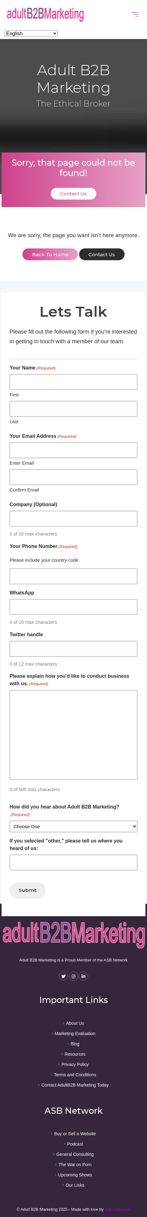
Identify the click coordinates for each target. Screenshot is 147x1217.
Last (14, 421)
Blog (75, 1043)
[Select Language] (31, 33)
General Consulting (75, 1154)
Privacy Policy (74, 1064)
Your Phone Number (44, 547)
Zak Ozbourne (117, 1209)
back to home (50, 254)
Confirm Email (24, 489)
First (14, 394)
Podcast (75, 1143)
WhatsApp (22, 592)
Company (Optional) (33, 504)
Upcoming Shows (75, 1174)
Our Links (75, 1185)
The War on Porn (75, 1164)
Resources (75, 1054)
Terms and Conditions (75, 1074)
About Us (75, 1023)
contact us (101, 254)
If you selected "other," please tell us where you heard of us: (66, 844)
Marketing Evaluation (75, 1033)
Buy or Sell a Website (75, 1133)
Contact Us (73, 194)
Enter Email (22, 463)
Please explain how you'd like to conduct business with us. (69, 680)
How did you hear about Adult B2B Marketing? (64, 811)
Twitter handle (26, 634)
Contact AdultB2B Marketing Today (75, 1085)
